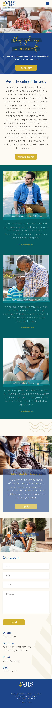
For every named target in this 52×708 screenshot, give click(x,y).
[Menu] (47, 3)
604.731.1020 (9, 636)
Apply (26, 506)
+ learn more (26, 244)
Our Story (26, 68)
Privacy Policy (26, 702)
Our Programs (26, 157)
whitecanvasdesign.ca (26, 698)
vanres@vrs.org (11, 661)
